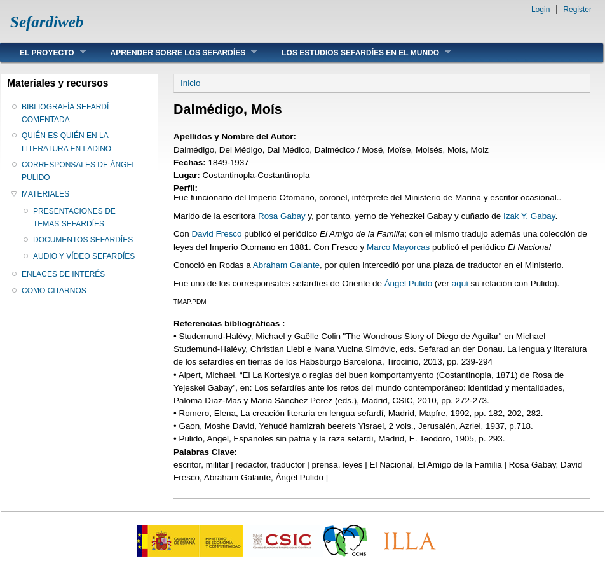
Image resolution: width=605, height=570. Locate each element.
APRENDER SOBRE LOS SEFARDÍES (174, 52)
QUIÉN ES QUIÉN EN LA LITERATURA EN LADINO (66, 142)
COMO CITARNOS (54, 290)
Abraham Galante (286, 265)
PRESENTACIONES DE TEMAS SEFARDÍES (74, 217)
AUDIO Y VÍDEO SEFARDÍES (84, 256)
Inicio (190, 83)
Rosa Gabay (282, 216)
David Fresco (216, 234)
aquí (460, 283)
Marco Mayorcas (398, 247)
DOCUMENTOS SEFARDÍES (83, 239)
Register (577, 9)
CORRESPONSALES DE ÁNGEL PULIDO (79, 171)
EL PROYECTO (43, 52)
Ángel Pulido (408, 283)
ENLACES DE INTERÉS (63, 274)
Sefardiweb (46, 22)
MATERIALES (45, 194)
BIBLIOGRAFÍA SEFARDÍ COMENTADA (65, 113)
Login (540, 9)
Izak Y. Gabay (529, 216)
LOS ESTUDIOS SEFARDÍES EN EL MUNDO (356, 52)
